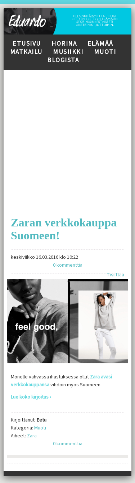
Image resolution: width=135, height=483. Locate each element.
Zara (32, 436)
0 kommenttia (67, 265)
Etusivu (27, 43)
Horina (64, 43)
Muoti (105, 51)
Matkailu (26, 51)
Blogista (63, 60)
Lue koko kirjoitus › (31, 397)
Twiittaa (115, 275)
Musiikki (68, 51)
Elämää (100, 43)
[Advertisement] (67, 137)
